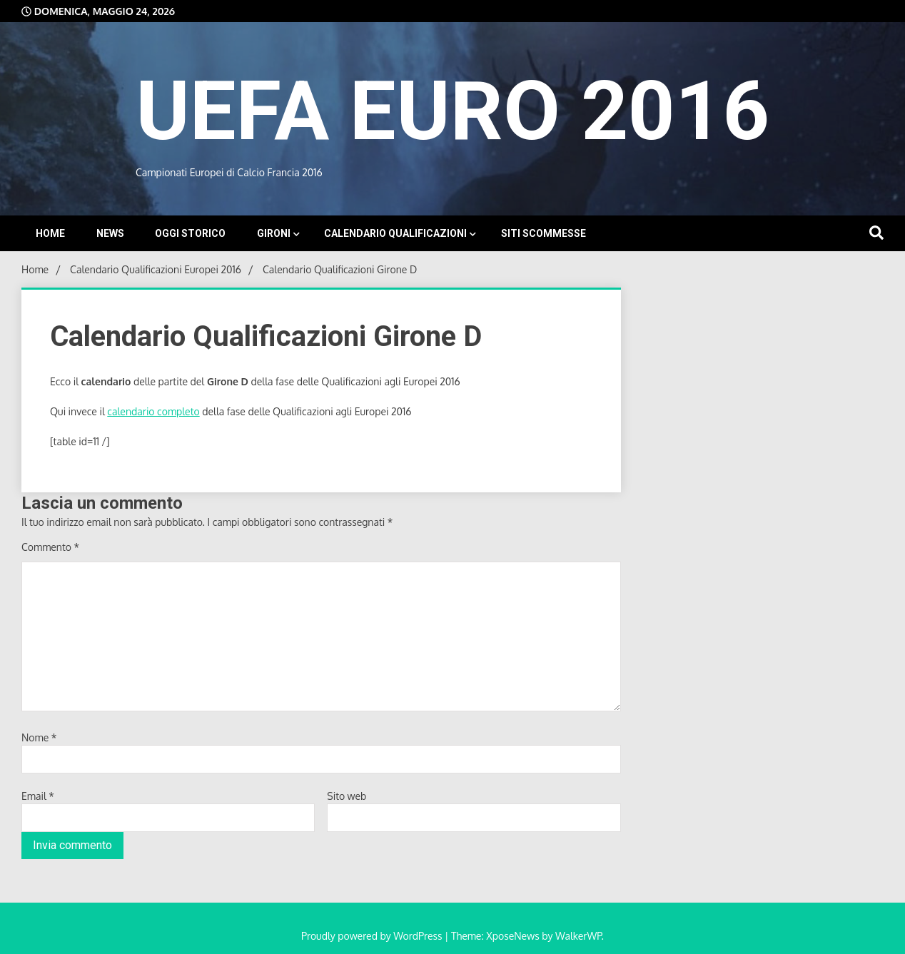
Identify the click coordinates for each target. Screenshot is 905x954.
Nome (38, 737)
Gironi (273, 233)
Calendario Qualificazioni (395, 233)
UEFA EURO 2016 (452, 111)
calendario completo (153, 411)
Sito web (346, 796)
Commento (50, 547)
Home (50, 233)
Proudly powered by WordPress (373, 936)
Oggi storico (190, 233)
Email (37, 796)
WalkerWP (578, 936)
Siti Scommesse (543, 233)
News (110, 233)
